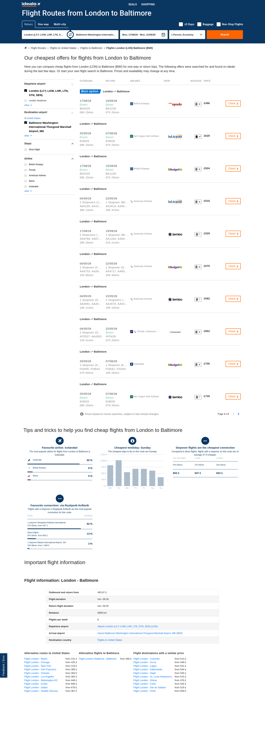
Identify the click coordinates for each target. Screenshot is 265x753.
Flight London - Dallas (35, 687)
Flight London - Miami (35, 658)
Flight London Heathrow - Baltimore (98, 658)
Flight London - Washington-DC (41, 680)
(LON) (127, 626)
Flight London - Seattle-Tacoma (41, 691)
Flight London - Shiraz (145, 680)
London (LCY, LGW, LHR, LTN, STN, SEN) (48, 93)
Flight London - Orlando (37, 673)
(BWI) (140, 633)
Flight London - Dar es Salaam (149, 687)
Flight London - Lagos (145, 666)
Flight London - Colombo (146, 658)
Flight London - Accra (144, 662)
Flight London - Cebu (144, 683)
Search (224, 34)
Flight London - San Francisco (40, 669)
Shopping (148, 4)
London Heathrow (37, 100)
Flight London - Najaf (144, 673)
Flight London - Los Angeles (39, 676)
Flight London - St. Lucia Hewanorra (152, 676)
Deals (133, 4)
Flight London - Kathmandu (147, 669)
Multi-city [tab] (60, 24)
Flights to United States (109, 640)
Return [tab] (28, 24)
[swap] (70, 34)
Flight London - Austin (35, 683)
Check (233, 103)
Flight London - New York (37, 666)
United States (33, 118)
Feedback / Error (3, 665)
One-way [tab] (43, 24)
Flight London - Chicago (37, 662)
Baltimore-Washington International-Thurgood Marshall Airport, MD (50, 127)
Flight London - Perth (144, 691)
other (28, 105)
